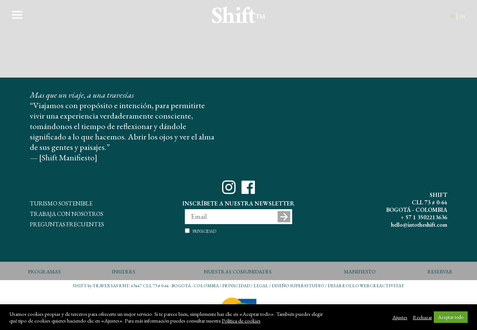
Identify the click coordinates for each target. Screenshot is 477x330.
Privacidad (204, 231)
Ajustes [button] (399, 317)
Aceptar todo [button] (450, 317)
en (462, 16)
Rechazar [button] (422, 317)
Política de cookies (241, 320)
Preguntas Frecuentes (67, 223)
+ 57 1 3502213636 (424, 217)
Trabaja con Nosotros (66, 213)
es (452, 16)
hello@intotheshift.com (419, 225)
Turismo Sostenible (61, 202)
